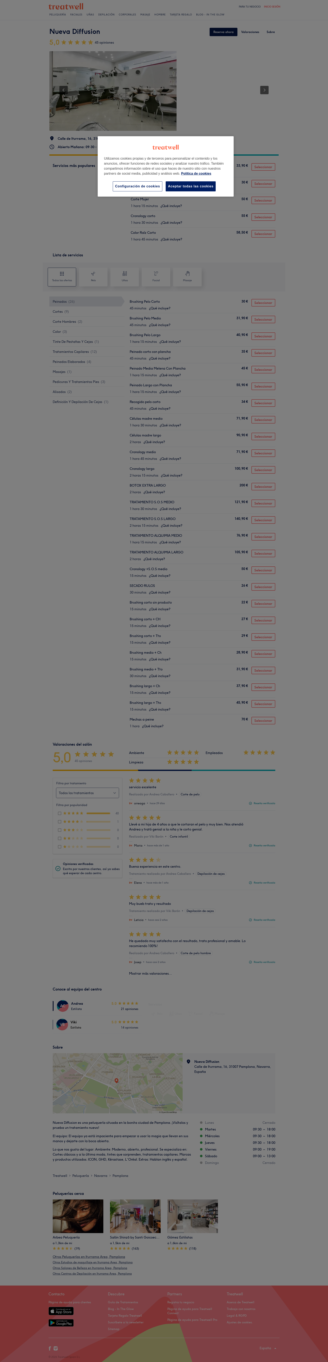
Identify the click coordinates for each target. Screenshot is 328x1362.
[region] (166, 166)
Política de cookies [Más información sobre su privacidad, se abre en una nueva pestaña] (196, 173)
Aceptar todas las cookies (190, 186)
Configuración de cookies (137, 186)
